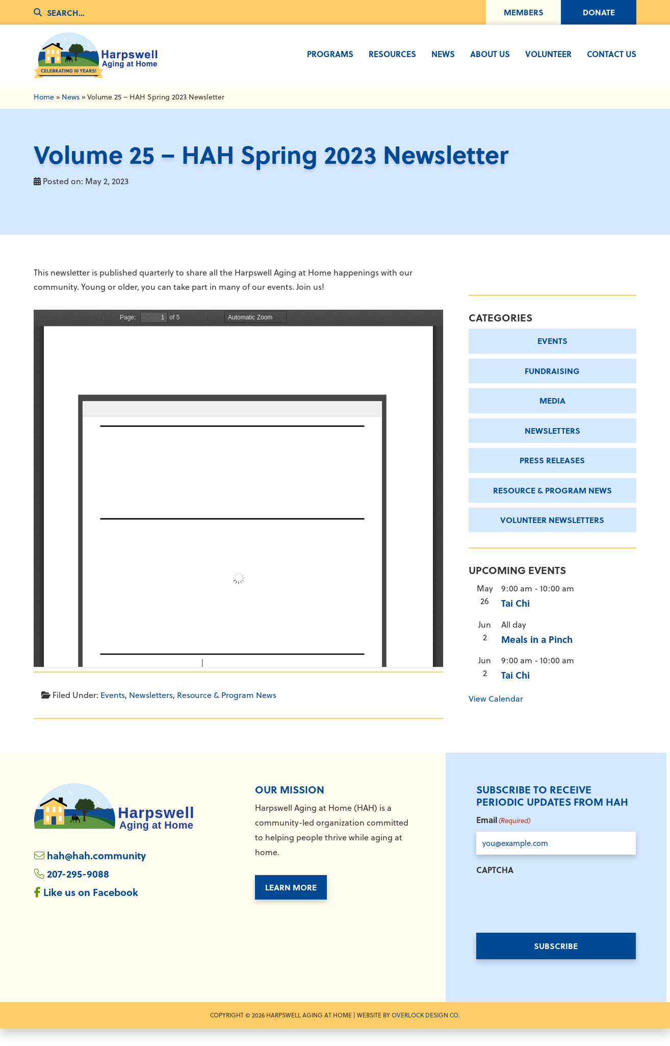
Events (112, 710)
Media (552, 416)
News (71, 113)
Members (524, 12)
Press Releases (552, 476)
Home (44, 113)
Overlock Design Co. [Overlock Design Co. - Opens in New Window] (426, 1032)
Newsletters (151, 710)
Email (503, 837)
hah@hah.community (98, 872)
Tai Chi (515, 620)
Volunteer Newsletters (552, 536)
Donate (599, 12)
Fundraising (552, 386)
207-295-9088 (78, 891)
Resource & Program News (227, 710)
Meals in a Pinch (537, 656)
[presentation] (553, 918)
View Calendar (496, 715)
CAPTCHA (494, 887)
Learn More (291, 904)
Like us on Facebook (92, 910)
